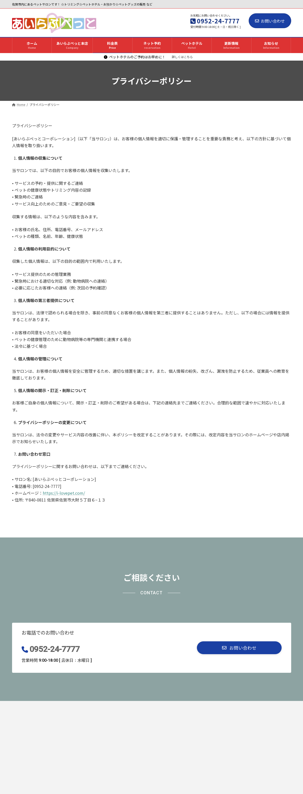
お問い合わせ (270, 21)
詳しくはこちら (182, 57)
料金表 (88, 706)
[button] (239, 647)
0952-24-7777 (54, 649)
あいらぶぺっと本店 (56, 706)
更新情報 (175, 706)
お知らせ (201, 706)
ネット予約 (115, 706)
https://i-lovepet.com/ (64, 493)
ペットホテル (146, 706)
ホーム (23, 706)
